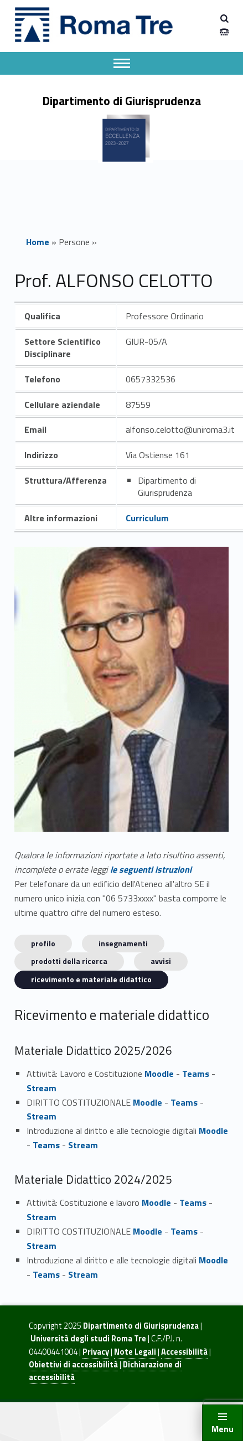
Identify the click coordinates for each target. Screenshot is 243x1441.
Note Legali (135, 1352)
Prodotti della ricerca (69, 961)
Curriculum (147, 518)
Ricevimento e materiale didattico (91, 979)
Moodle (159, 1073)
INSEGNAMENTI (123, 943)
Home (37, 241)
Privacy (95, 1352)
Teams (195, 1073)
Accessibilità (184, 1352)
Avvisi (161, 961)
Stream (41, 1088)
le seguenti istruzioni (151, 869)
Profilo (43, 943)
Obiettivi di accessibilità (73, 1365)
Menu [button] (222, 1428)
